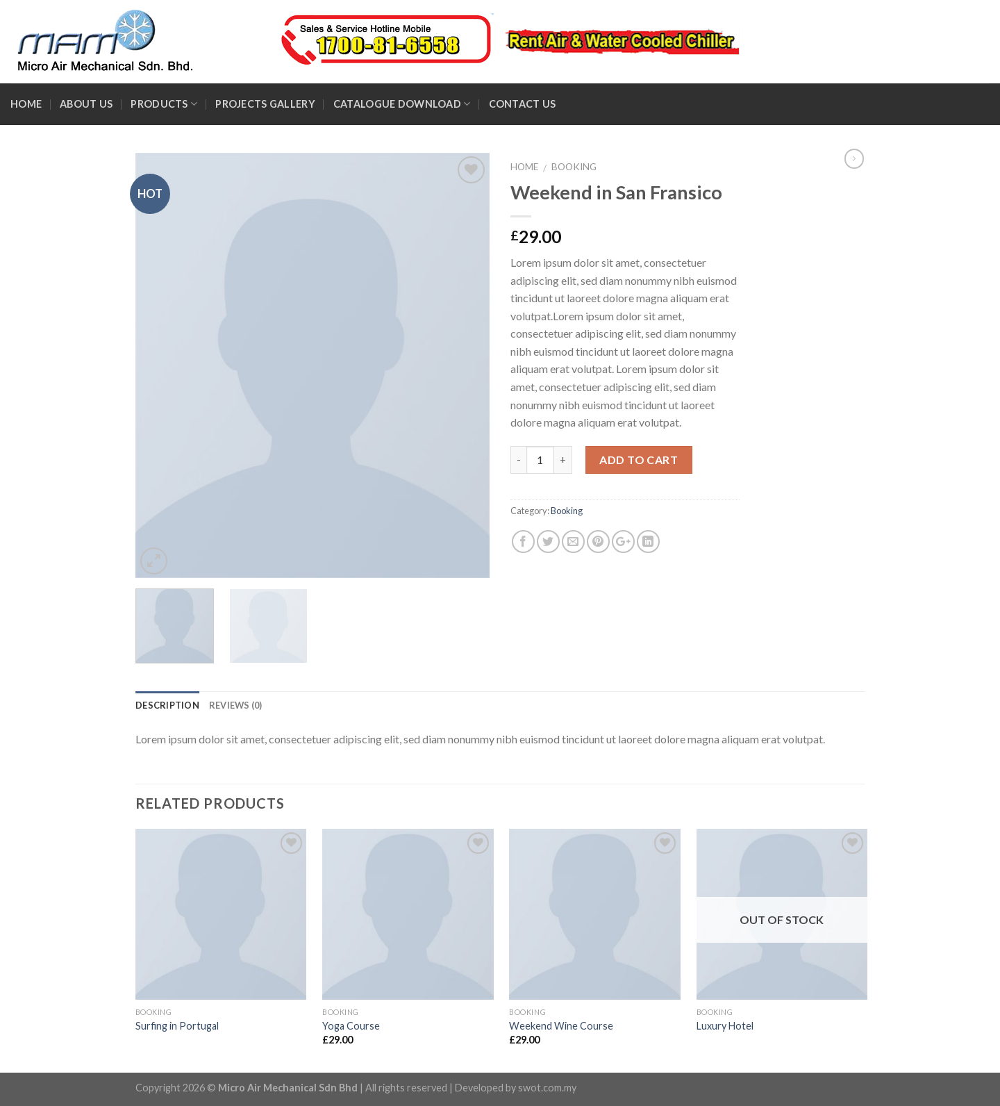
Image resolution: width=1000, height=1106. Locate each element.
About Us (86, 104)
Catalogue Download (402, 103)
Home (26, 104)
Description (167, 705)
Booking (574, 166)
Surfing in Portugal (177, 1026)
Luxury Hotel (725, 1026)
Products (164, 103)
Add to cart (638, 459)
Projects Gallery (265, 104)
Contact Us (522, 104)
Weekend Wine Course (561, 1026)
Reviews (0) (235, 705)
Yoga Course (351, 1026)
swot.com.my (547, 1087)
